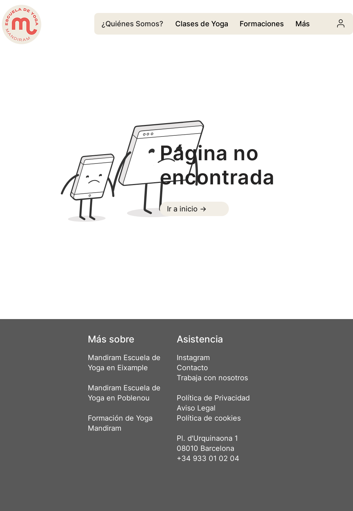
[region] (202, 24)
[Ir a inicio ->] (194, 209)
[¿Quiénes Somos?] (133, 23)
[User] (341, 23)
